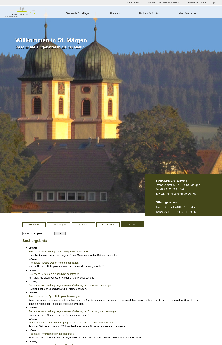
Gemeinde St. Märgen (78, 13)
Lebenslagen (59, 224)
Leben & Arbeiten (187, 13)
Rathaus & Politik (148, 13)
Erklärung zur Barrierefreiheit (163, 2)
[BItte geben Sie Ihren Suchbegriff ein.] (38, 233)
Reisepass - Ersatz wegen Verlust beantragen (54, 262)
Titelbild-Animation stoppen (201, 2)
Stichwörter (108, 224)
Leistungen (34, 224)
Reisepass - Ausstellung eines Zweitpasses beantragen (59, 251)
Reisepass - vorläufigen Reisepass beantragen (54, 296)
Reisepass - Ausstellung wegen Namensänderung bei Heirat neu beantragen (70, 285)
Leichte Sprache (134, 2)
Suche (132, 224)
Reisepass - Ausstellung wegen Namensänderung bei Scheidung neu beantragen (73, 311)
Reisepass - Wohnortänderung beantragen (52, 334)
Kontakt (83, 224)
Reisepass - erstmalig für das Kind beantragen (54, 274)
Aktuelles (115, 13)
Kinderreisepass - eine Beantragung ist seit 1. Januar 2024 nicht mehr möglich (71, 322)
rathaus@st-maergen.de (180, 193)
